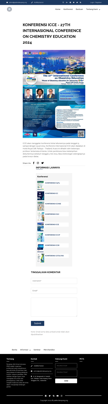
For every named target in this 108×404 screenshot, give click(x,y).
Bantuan (79, 9)
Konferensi (68, 9)
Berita (14, 350)
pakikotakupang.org (61, 400)
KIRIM (66, 381)
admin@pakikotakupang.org (16, 2)
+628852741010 (37, 2)
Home (57, 9)
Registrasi (98, 2)
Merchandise (49, 350)
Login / (92, 2)
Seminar (37, 350)
